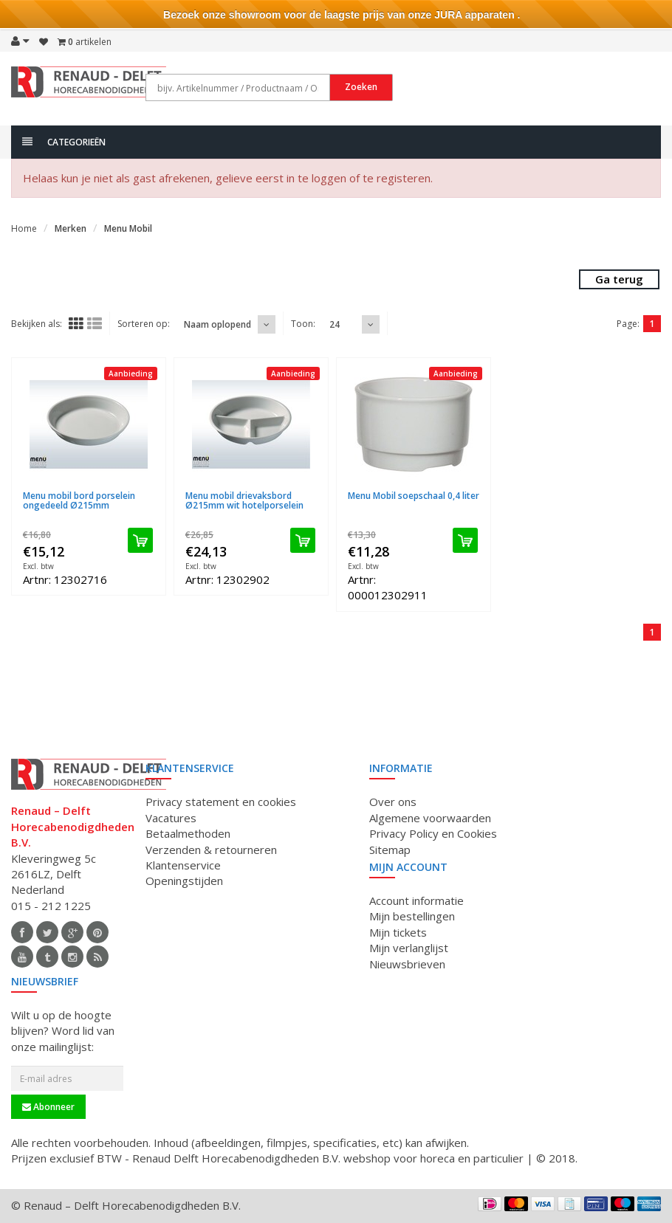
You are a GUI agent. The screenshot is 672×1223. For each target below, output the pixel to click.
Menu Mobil (128, 228)
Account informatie (416, 900)
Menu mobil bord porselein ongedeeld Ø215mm (79, 500)
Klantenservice (183, 865)
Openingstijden (184, 880)
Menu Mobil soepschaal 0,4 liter (413, 495)
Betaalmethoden (187, 833)
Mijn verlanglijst (408, 947)
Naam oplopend (217, 324)
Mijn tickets (398, 932)
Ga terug (619, 279)
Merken (70, 228)
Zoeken (361, 86)
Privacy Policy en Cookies (433, 833)
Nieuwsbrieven (407, 964)
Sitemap (390, 849)
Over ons (392, 801)
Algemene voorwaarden (430, 817)
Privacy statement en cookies (220, 801)
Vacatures (170, 817)
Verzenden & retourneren (211, 849)
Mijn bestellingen (412, 916)
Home (24, 228)
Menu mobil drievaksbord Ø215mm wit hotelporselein (244, 500)
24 (334, 324)
